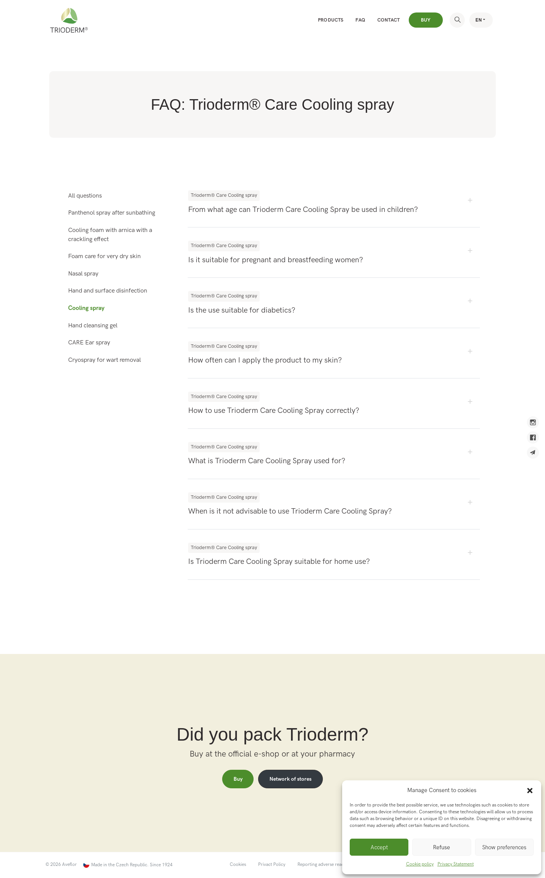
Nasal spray (83, 273)
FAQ (360, 20)
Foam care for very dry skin (104, 256)
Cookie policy (420, 864)
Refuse (441, 847)
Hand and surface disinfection (107, 290)
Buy (426, 20)
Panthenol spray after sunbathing (111, 212)
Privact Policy (271, 864)
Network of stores (290, 779)
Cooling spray (86, 308)
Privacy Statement (456, 864)
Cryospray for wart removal (104, 360)
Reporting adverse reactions (325, 864)
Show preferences (504, 847)
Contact (388, 20)
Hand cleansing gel (92, 325)
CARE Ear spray (89, 342)
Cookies (238, 864)
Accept (379, 847)
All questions (85, 195)
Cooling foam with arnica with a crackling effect (110, 235)
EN (478, 20)
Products (330, 20)
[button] (530, 790)
